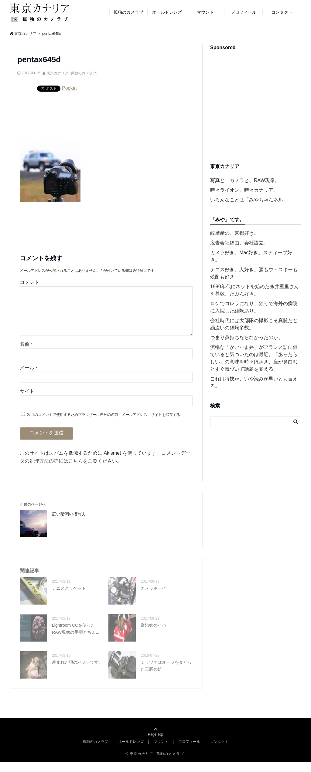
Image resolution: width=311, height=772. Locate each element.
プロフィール (243, 12)
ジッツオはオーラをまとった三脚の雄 (166, 675)
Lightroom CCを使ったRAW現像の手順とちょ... (75, 638)
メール (28, 377)
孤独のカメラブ (128, 12)
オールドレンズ (167, 12)
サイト (27, 400)
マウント (205, 12)
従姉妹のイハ (153, 634)
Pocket (69, 88)
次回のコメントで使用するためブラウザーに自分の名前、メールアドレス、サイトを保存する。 (105, 424)
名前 (26, 353)
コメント (29, 282)
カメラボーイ (153, 597)
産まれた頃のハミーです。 (77, 671)
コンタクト (281, 12)
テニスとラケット (69, 597)
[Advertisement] (260, 110)
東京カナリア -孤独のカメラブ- (71, 73)
